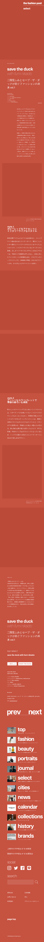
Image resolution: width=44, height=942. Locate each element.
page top (11, 919)
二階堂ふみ (12, 664)
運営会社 (10, 892)
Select (26, 8)
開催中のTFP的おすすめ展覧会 (20, 854)
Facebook (22, 868)
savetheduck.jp (13, 701)
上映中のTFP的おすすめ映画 (19, 849)
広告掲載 (27, 892)
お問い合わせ (11, 897)
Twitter (16, 868)
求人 (26, 897)
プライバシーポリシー (32, 901)
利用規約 (10, 901)
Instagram (9, 868)
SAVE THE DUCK (25, 664)
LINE (29, 868)
